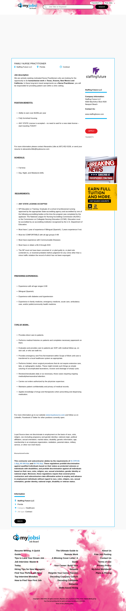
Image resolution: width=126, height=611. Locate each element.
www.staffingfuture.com (94, 114)
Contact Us (105, 558)
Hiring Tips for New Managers (30, 569)
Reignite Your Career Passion (63, 573)
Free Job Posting (102, 554)
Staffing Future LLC (93, 90)
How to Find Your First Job (28, 580)
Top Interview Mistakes (26, 576)
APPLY (91, 131)
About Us (106, 550)
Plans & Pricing (103, 573)
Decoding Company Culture (64, 576)
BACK (20, 521)
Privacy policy (69, 603)
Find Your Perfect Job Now (28, 573)
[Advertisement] (63, 29)
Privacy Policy (104, 565)
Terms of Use (104, 562)
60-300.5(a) (24, 464)
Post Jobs (108, 3)
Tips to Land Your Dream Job (29, 558)
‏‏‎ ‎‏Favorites (96, 3)
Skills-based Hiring (68, 588)
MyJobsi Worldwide (101, 569)
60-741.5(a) (38, 464)
